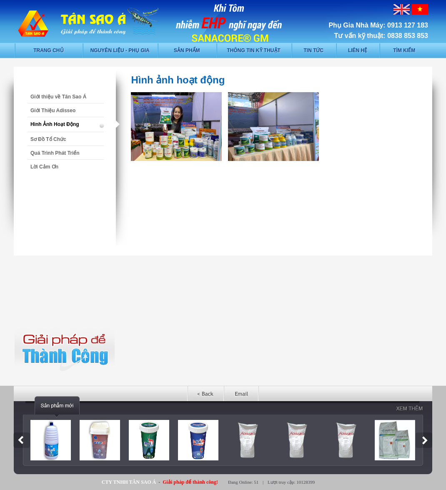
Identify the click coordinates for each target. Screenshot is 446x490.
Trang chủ (48, 50)
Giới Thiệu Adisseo (52, 110)
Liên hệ (357, 50)
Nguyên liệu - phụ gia (120, 50)
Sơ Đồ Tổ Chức (48, 139)
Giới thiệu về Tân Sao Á (58, 97)
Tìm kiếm (404, 50)
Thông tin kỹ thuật (254, 50)
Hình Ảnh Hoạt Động (54, 124)
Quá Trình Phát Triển (55, 153)
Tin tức (313, 50)
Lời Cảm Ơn (44, 167)
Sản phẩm (187, 50)
